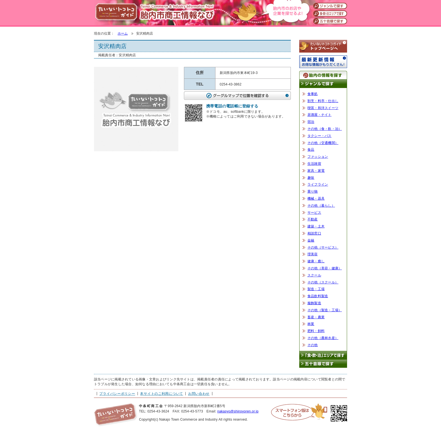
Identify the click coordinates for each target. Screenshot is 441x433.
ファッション (317, 157)
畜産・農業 (316, 317)
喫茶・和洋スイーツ (322, 108)
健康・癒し (316, 261)
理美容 (312, 254)
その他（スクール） (322, 282)
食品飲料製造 (317, 296)
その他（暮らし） (321, 206)
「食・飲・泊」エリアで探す (323, 355)
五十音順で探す (323, 364)
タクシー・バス (319, 136)
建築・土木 (316, 226)
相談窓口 (314, 233)
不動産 (312, 219)
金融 (310, 240)
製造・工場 (316, 289)
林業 (310, 324)
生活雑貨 (314, 164)
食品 (310, 150)
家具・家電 (316, 171)
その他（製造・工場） (324, 310)
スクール (314, 275)
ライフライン (317, 184)
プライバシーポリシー (117, 393)
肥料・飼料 (316, 331)
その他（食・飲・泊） (324, 129)
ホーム (123, 33)
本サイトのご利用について (161, 393)
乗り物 (312, 191)
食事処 (312, 94)
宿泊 (310, 122)
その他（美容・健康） (324, 268)
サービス (314, 213)
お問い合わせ (199, 393)
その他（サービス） (322, 247)
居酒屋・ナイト (319, 115)
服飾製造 (314, 303)
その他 (312, 345)
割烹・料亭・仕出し (322, 101)
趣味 (310, 178)
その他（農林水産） (322, 338)
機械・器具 (316, 198)
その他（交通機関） (322, 143)
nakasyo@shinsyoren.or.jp (237, 411)
